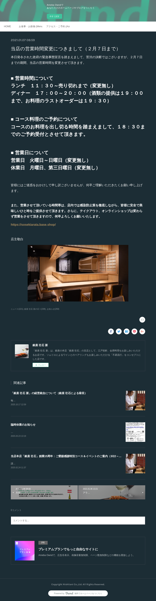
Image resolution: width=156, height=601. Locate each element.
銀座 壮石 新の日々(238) (35, 309)
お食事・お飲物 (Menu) (30, 26)
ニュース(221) (17, 309)
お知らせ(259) (53, 309)
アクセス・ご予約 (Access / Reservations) (58, 26)
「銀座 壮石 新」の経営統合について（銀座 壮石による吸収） (49, 393)
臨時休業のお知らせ (23, 424)
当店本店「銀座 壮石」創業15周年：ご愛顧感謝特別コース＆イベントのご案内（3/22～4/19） (69, 456)
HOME (7, 26)
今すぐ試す (54, 16)
